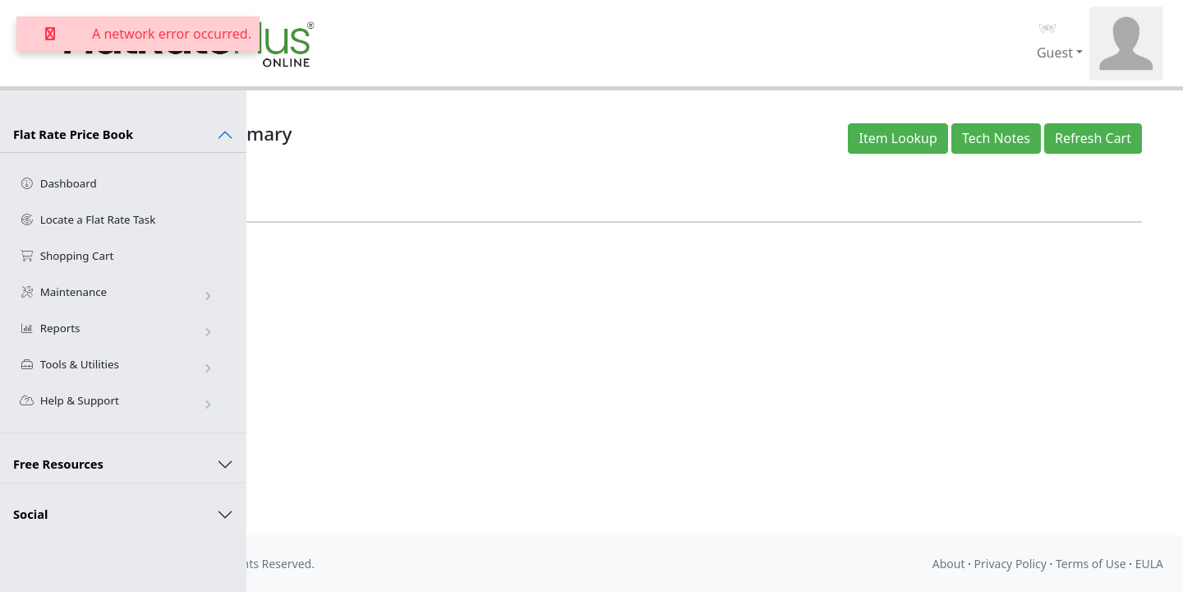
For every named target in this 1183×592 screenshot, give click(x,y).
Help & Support (118, 401)
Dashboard (58, 183)
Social (30, 514)
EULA (1149, 563)
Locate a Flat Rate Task (87, 219)
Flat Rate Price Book (73, 134)
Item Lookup (902, 138)
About (948, 563)
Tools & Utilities (118, 365)
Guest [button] (1055, 53)
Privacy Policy (1010, 563)
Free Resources (58, 464)
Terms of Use (1091, 563)
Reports (118, 329)
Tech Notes (1001, 138)
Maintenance (118, 292)
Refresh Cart (1098, 138)
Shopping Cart (66, 255)
